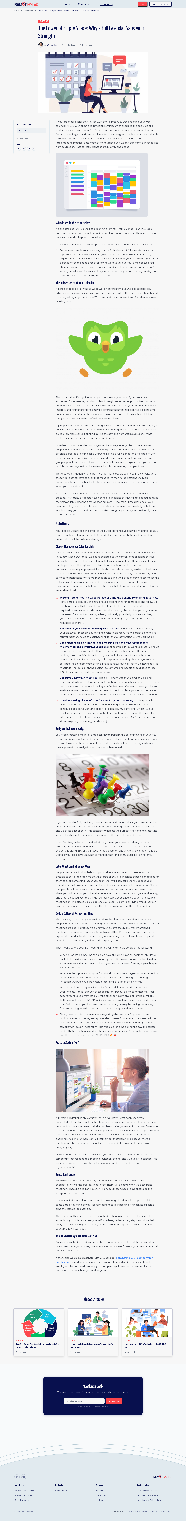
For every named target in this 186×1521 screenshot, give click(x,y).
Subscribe (114, 1401)
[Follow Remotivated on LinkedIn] (17, 1476)
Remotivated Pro (22, 1500)
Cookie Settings (133, 1511)
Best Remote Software (147, 1495)
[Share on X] (19, 149)
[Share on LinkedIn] (24, 149)
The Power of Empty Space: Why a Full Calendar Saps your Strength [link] (68, 11)
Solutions (23, 130)
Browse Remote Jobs (24, 1491)
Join (142, 4)
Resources (106, 4)
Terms (154, 1511)
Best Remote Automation (149, 1500)
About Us (100, 1491)
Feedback (118, 1511)
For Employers (160, 4)
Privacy (145, 1511)
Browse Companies (23, 1495)
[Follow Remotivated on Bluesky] (23, 1476)
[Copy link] (34, 149)
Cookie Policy (165, 1511)
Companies (84, 4)
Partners (100, 1500)
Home (16, 11)
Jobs (67, 4)
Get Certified (61, 1491)
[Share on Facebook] (29, 149)
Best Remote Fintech (147, 1491)
